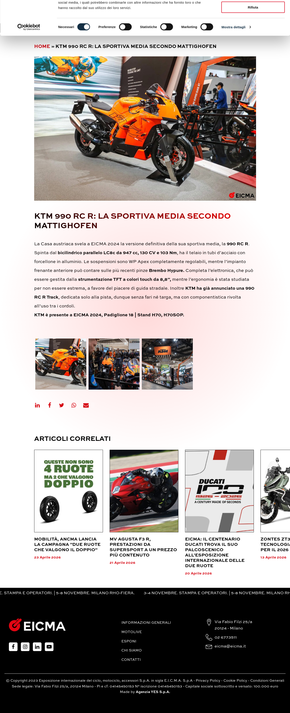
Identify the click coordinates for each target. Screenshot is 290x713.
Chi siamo (131, 650)
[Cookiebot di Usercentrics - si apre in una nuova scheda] (28, 56)
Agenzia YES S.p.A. (153, 692)
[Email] (88, 405)
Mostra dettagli (233, 57)
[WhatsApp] (76, 405)
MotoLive (131, 632)
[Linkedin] (40, 405)
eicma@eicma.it (230, 646)
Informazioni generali (146, 623)
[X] (64, 405)
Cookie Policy (235, 681)
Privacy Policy (208, 681)
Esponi (128, 641)
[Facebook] (52, 405)
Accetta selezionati (253, 24)
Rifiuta (253, 37)
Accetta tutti (253, 11)
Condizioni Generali (267, 681)
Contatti (131, 660)
